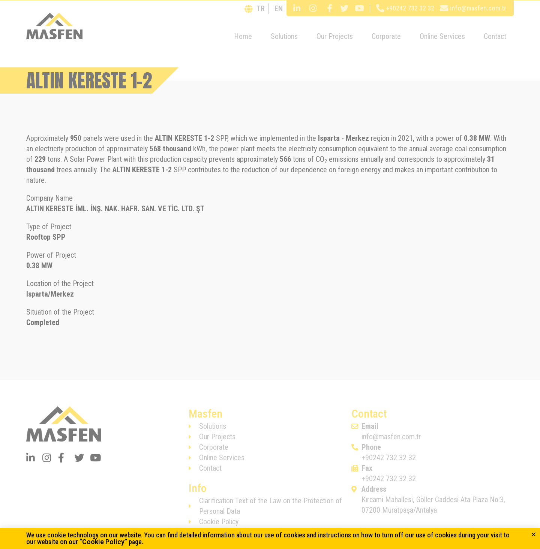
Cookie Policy (103, 542)
